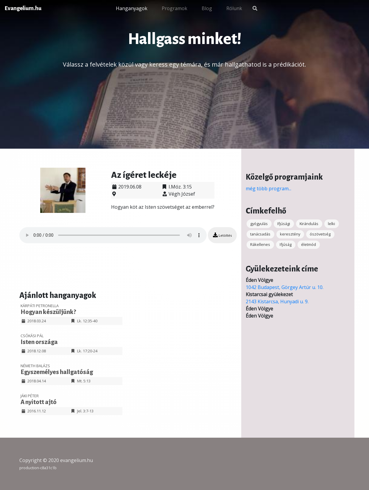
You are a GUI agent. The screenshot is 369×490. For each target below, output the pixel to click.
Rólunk (234, 8)
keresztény (290, 234)
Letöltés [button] (222, 235)
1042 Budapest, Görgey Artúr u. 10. (284, 287)
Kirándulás (309, 223)
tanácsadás (260, 234)
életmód (308, 244)
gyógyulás (259, 223)
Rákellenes (260, 244)
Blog (207, 8)
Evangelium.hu (23, 8)
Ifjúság (286, 244)
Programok (174, 8)
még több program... (268, 188)
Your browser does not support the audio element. (113, 235)
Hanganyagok (131, 8)
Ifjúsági (283, 223)
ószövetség (320, 234)
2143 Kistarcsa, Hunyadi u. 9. (277, 301)
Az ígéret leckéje (144, 175)
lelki (331, 223)
